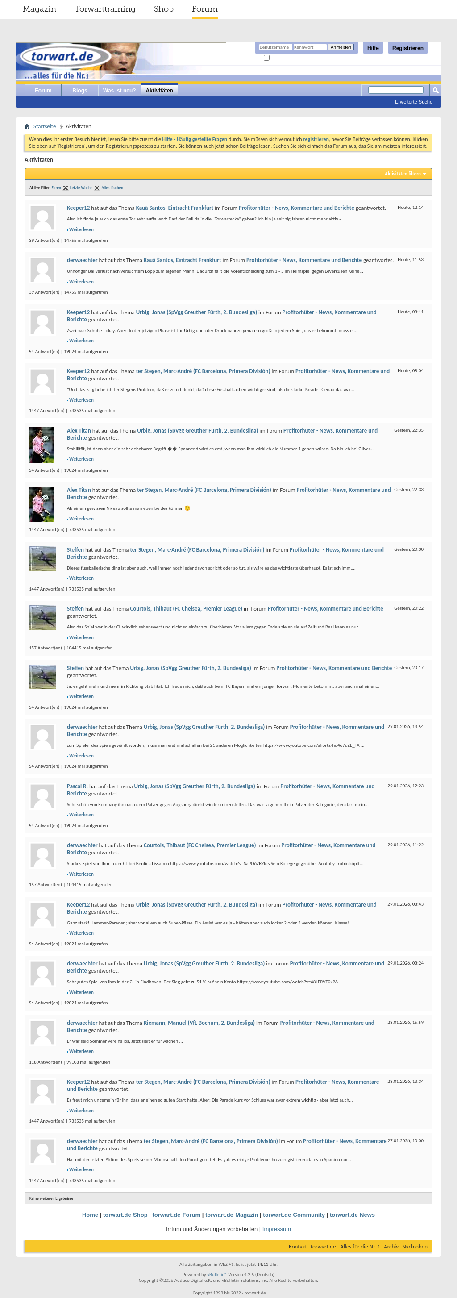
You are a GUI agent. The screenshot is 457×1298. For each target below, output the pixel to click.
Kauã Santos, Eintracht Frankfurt (175, 207)
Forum (205, 9)
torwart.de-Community (294, 1214)
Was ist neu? (119, 90)
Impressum (276, 1229)
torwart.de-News (352, 1214)
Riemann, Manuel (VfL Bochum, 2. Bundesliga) (199, 1022)
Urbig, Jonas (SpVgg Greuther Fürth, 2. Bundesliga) (196, 312)
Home (90, 1214)
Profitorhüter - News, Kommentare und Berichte (296, 207)
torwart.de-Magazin (231, 1214)
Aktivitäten (159, 90)
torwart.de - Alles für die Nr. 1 (345, 1246)
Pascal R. (77, 786)
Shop (164, 9)
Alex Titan (79, 430)
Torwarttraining (105, 9)
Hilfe (373, 48)
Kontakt (298, 1246)
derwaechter (82, 260)
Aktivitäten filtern (403, 174)
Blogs (79, 90)
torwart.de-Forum (177, 1214)
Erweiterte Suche (413, 101)
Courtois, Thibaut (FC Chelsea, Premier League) (186, 608)
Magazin (39, 9)
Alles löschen (112, 187)
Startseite (44, 126)
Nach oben (415, 1246)
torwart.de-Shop (125, 1214)
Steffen (75, 549)
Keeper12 (78, 207)
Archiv (391, 1246)
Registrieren (408, 48)
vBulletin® (217, 1274)
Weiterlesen (81, 230)
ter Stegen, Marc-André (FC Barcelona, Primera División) (203, 371)
